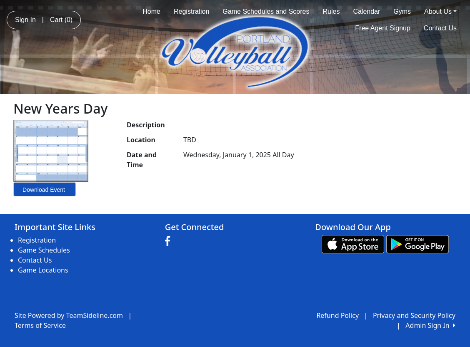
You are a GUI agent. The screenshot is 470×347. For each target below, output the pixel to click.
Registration (191, 11)
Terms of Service (40, 325)
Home (151, 11)
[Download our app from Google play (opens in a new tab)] (417, 243)
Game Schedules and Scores (265, 11)
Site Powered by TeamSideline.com (69, 315)
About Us (440, 11)
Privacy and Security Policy (414, 315)
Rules (331, 11)
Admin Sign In (430, 325)
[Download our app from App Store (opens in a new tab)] (353, 243)
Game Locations (43, 270)
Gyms (402, 11)
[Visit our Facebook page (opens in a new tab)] (169, 241)
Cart (61, 19)
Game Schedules (44, 250)
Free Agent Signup (382, 28)
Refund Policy (337, 315)
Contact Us (440, 28)
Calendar (366, 11)
